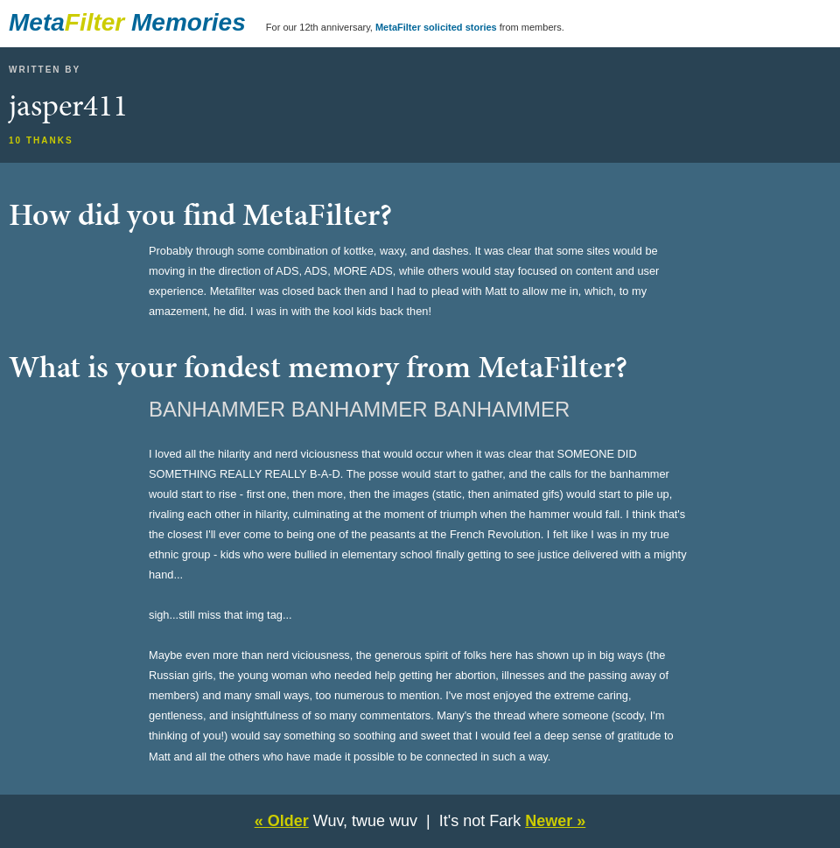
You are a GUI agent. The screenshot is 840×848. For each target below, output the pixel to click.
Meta (37, 22)
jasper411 (68, 105)
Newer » (555, 821)
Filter (94, 22)
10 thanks (41, 140)
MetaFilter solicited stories (436, 27)
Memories (188, 22)
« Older (282, 821)
